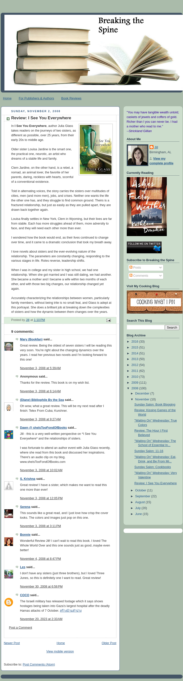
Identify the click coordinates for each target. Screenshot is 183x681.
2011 (135, 371)
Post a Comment (20, 627)
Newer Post (12, 643)
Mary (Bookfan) (31, 339)
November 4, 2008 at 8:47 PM (40, 558)
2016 (135, 341)
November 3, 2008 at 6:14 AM (40, 391)
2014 (135, 353)
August (140, 502)
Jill (156, 147)
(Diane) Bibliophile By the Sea (42, 400)
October (141, 490)
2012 (135, 365)
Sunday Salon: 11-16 (148, 451)
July (138, 508)
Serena (25, 507)
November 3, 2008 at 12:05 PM (41, 498)
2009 (135, 382)
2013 (135, 359)
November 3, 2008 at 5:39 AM (40, 368)
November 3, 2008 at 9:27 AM (40, 419)
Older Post (109, 643)
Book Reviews (71, 98)
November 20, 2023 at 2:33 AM (41, 619)
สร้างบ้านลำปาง (71, 610)
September (143, 496)
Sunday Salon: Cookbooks (152, 467)
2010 (135, 376)
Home (7, 98)
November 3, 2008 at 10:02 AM (41, 470)
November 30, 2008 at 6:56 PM (41, 586)
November (142, 399)
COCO (24, 595)
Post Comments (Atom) (39, 664)
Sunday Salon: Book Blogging (154, 404)
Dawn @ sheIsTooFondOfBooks (43, 427)
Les (23, 567)
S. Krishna (27, 479)
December (142, 393)
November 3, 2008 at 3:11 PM (40, 526)
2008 (135, 388)
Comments (138, 275)
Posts (135, 267)
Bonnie (25, 534)
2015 (135, 347)
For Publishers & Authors (36, 98)
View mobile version (60, 651)
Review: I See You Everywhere (155, 483)
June (139, 514)
